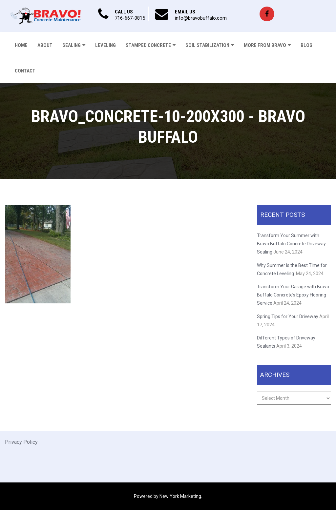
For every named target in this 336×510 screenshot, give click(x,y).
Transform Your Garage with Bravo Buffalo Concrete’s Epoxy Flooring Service (293, 295)
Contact (25, 71)
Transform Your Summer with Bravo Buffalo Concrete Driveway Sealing (291, 244)
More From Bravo (265, 45)
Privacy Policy (21, 442)
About (44, 45)
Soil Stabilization (207, 45)
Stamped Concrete (148, 45)
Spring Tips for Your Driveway (287, 316)
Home (21, 45)
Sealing (71, 45)
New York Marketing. (180, 496)
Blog (306, 45)
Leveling (105, 45)
